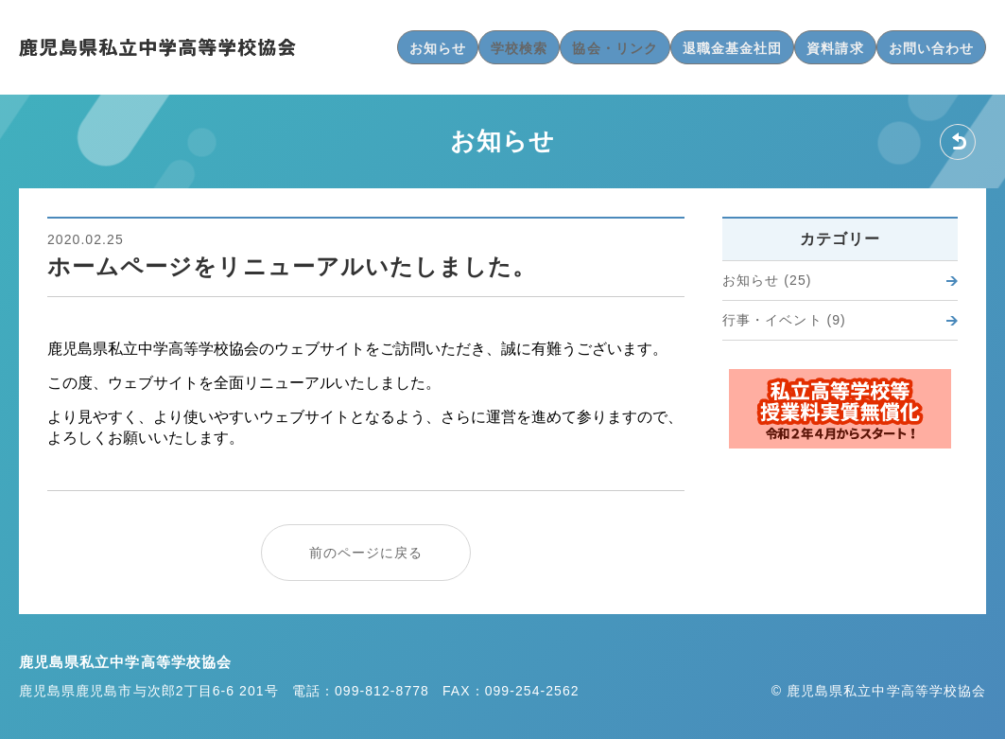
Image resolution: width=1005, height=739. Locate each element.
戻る (958, 142)
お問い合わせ (931, 48)
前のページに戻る (366, 552)
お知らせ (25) (766, 280)
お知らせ (437, 48)
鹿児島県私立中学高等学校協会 (157, 47)
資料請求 (834, 48)
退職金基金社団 (732, 48)
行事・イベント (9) (784, 319)
